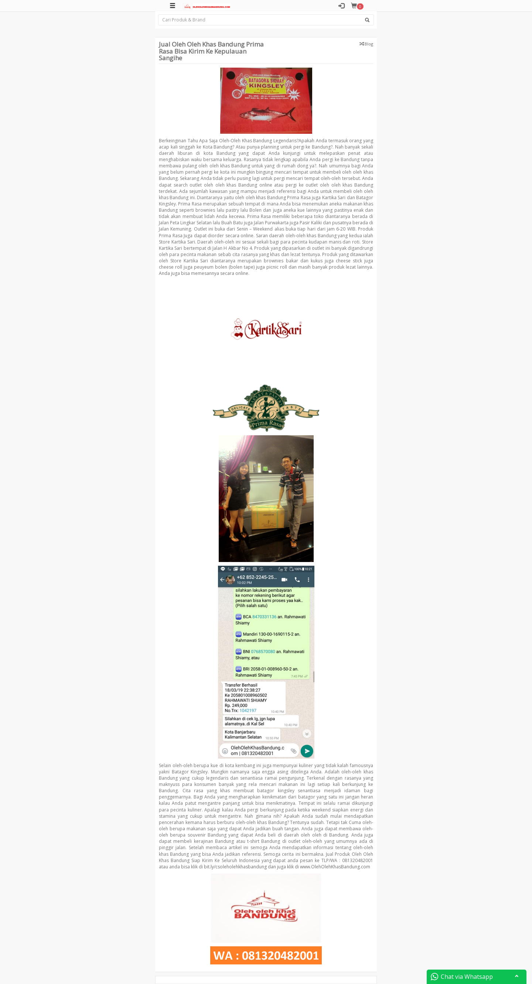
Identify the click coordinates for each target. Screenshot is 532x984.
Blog (369, 44)
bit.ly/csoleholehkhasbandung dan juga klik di (251, 867)
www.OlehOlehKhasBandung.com (335, 867)
